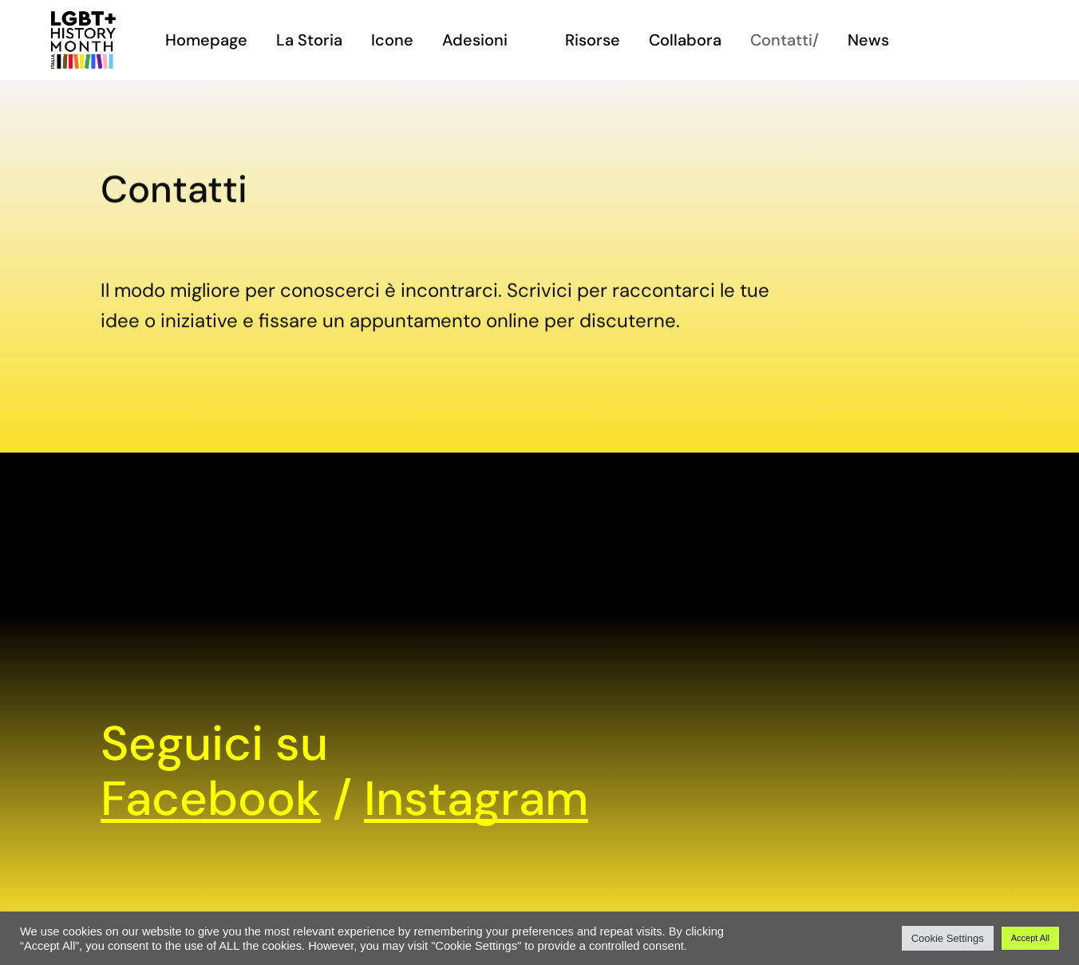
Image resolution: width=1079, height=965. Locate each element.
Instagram (476, 798)
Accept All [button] (1030, 938)
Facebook (211, 798)
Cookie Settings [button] (947, 938)
